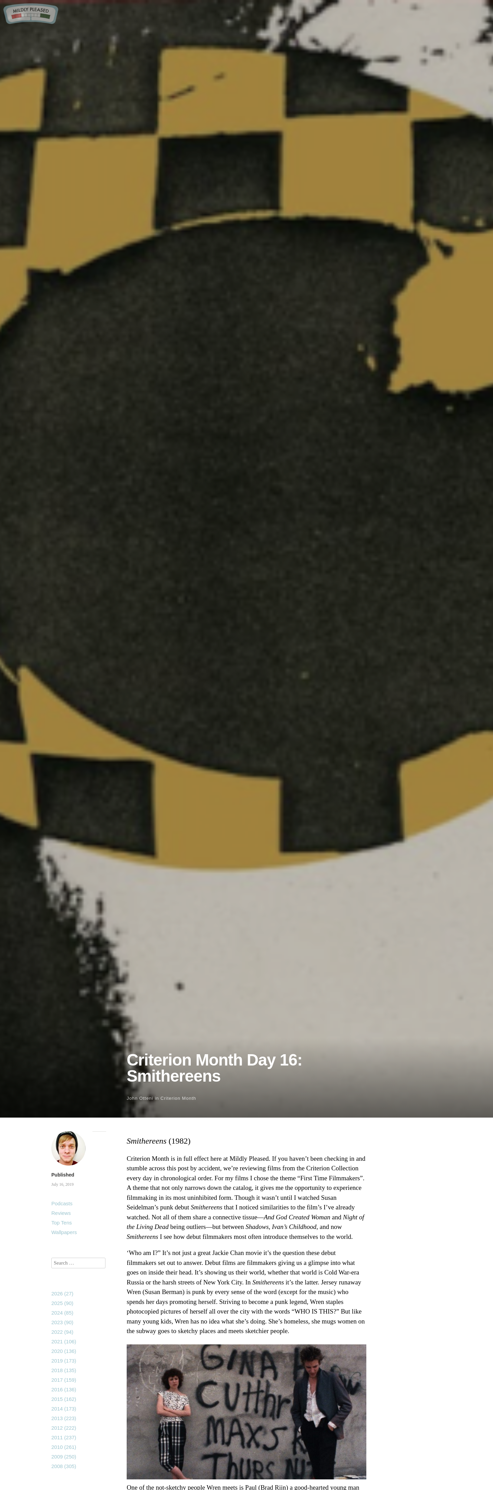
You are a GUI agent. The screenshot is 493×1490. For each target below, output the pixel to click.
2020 (63, 1351)
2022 (62, 1332)
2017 (63, 1380)
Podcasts (62, 1203)
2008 (63, 1466)
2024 (62, 1313)
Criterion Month (178, 1098)
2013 (63, 1418)
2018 (63, 1370)
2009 (63, 1457)
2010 (63, 1447)
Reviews (61, 1213)
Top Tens (61, 1223)
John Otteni (140, 1098)
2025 (62, 1303)
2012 (63, 1428)
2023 (62, 1322)
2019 (63, 1361)
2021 (63, 1341)
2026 (62, 1293)
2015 (63, 1399)
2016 (63, 1389)
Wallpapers (64, 1232)
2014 (63, 1409)
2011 (63, 1437)
